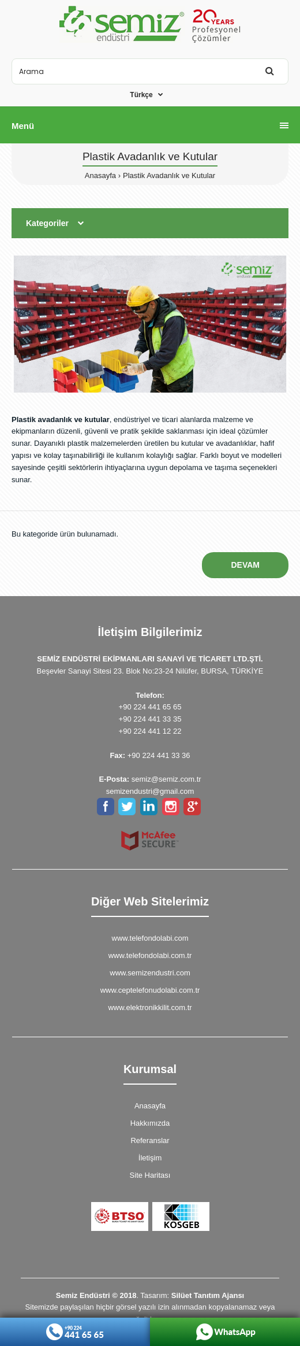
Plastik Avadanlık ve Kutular (169, 175)
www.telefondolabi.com (150, 938)
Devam (245, 565)
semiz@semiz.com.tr (166, 779)
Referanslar (149, 1140)
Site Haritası (150, 1175)
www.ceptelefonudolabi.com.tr (150, 990)
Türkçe (141, 95)
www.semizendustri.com (150, 972)
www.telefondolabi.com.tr (150, 955)
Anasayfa (100, 175)
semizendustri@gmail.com (150, 791)
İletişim (150, 1157)
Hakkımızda (150, 1123)
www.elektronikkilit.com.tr (150, 1007)
